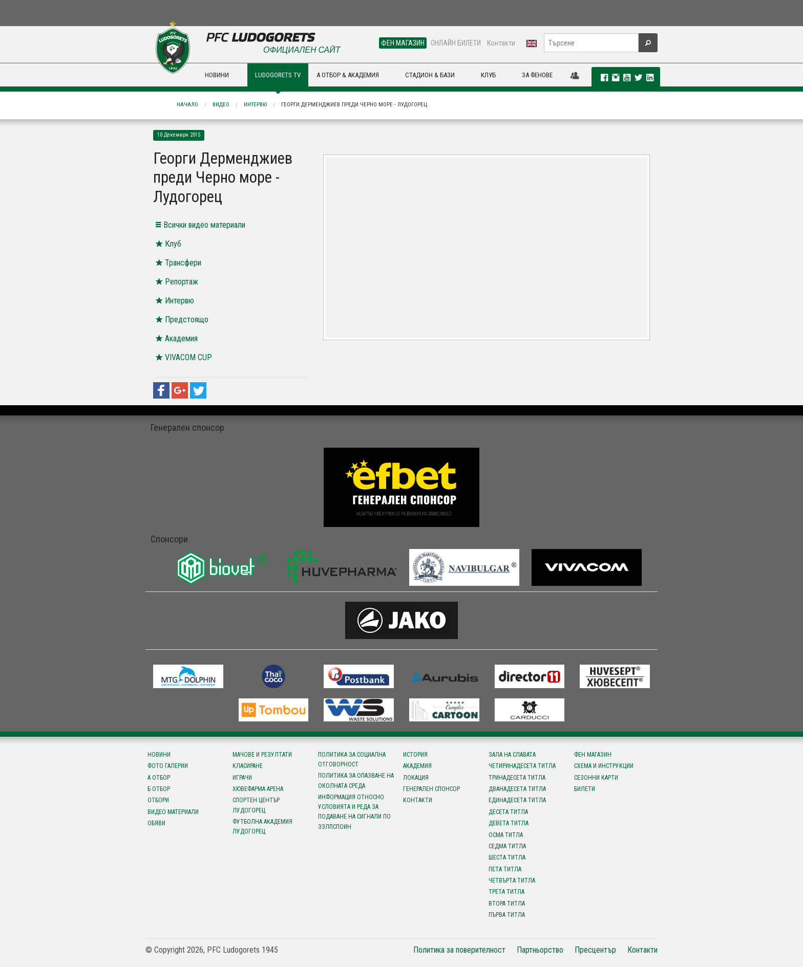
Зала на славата (512, 754)
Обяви (156, 823)
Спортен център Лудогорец (256, 805)
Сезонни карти (596, 777)
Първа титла (507, 914)
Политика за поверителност (459, 950)
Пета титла (505, 869)
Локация (416, 777)
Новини (159, 754)
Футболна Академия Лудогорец (262, 826)
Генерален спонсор (431, 789)
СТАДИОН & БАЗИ (430, 75)
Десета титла (508, 812)
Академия (417, 766)
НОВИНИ (217, 75)
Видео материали (173, 812)
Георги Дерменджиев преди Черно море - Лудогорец (354, 104)
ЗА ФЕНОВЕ (537, 75)
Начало (187, 104)
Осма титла (506, 835)
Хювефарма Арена (258, 789)
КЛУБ (488, 75)
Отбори (158, 800)
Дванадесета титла (517, 789)
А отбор (158, 777)
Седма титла (507, 846)
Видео (221, 104)
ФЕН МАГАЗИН (403, 43)
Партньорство (540, 950)
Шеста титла (507, 857)
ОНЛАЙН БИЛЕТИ (456, 43)
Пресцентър (595, 950)
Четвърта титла (512, 880)
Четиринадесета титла (522, 766)
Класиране (248, 766)
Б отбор (158, 789)
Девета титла (509, 823)
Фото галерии (167, 766)
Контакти (501, 43)
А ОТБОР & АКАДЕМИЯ (347, 75)
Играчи (242, 777)
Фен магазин (592, 754)
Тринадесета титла (517, 777)
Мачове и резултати (262, 754)
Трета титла (506, 891)
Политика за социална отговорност (352, 759)
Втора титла (507, 903)
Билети (584, 789)
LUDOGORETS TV (278, 75)
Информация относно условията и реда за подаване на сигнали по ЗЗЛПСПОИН (354, 812)
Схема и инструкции (603, 766)
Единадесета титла (517, 800)
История (415, 754)
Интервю (255, 104)
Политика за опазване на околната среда (356, 780)
